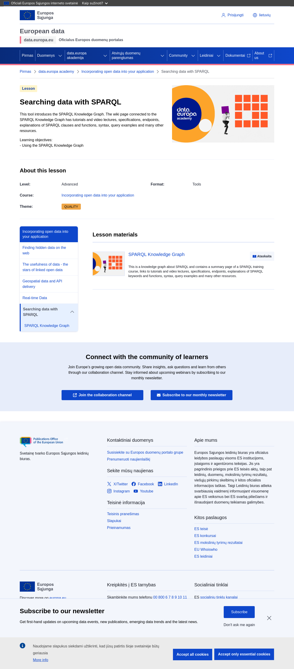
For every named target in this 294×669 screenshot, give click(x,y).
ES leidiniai (203, 556)
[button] (261, 15)
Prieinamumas (118, 528)
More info (40, 660)
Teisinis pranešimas (123, 514)
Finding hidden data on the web (44, 250)
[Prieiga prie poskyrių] (60, 55)
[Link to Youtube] (143, 491)
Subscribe (239, 612)
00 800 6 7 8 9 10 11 (170, 597)
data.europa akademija (76, 55)
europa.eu (58, 598)
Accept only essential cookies (244, 654)
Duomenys (46, 55)
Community (178, 55)
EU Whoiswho (205, 549)
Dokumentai (237, 55)
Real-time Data (35, 298)
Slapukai (114, 521)
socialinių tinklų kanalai (219, 597)
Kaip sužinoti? (95, 3)
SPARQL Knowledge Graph (46, 326)
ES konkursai (205, 536)
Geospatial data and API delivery (42, 284)
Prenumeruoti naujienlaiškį (128, 459)
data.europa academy (56, 71)
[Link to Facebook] (142, 484)
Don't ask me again (239, 625)
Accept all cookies (193, 654)
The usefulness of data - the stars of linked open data (45, 267)
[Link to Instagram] (118, 491)
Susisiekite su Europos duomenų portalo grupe (145, 452)
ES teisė (201, 529)
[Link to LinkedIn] (168, 484)
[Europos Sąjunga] (37, 15)
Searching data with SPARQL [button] (48, 312)
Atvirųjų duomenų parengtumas (126, 55)
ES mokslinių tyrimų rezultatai (218, 543)
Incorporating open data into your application (118, 71)
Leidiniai (206, 55)
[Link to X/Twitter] (117, 484)
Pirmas (27, 55)
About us (263, 55)
